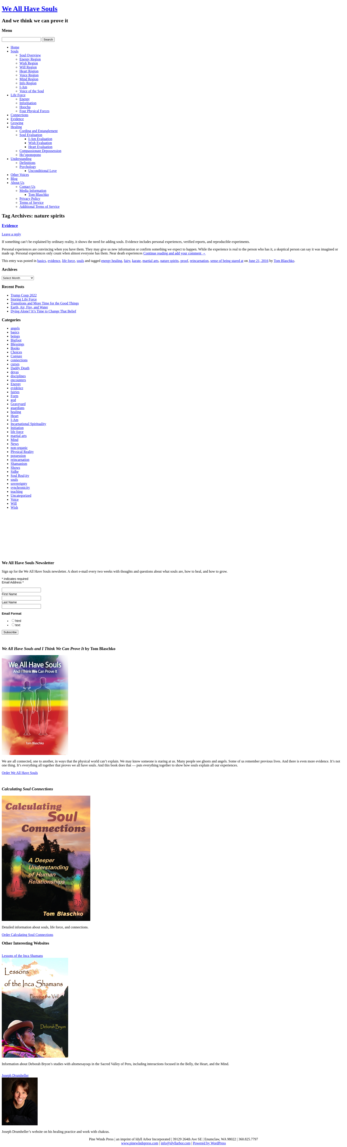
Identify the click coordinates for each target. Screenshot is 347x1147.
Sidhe (15, 471)
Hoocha (25, 107)
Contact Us (27, 187)
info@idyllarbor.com (175, 1143)
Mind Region (28, 79)
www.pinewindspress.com (139, 1143)
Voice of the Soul (31, 91)
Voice (15, 499)
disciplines (18, 376)
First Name (9, 594)
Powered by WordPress (209, 1143)
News (15, 444)
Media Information (32, 190)
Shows (15, 468)
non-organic (19, 448)
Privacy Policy (29, 198)
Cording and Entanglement (38, 131)
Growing (17, 123)
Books (15, 348)
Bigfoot (16, 340)
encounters (18, 380)
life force (68, 261)
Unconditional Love (42, 171)
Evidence (17, 119)
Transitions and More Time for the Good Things (45, 303)
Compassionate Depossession (40, 151)
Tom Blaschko (38, 194)
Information (27, 103)
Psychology (27, 167)
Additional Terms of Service (39, 206)
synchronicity (20, 487)
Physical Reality (22, 452)
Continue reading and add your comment (174, 253)
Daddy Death (20, 368)
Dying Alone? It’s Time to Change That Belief (43, 311)
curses (15, 364)
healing (16, 412)
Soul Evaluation (30, 135)
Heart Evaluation (40, 147)
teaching (17, 491)
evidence (54, 261)
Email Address (13, 582)
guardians (17, 408)
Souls (15, 51)
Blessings (17, 344)
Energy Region (30, 59)
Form (14, 396)
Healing (16, 127)
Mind (14, 440)
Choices (16, 352)
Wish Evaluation (40, 143)
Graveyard (18, 404)
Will (14, 503)
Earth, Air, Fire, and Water (29, 307)
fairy (127, 261)
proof (184, 261)
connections (19, 360)
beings (15, 336)
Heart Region (29, 71)
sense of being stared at (226, 261)
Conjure (16, 356)
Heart (15, 416)
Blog (14, 179)
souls (80, 261)
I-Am (23, 87)
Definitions (27, 163)
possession (18, 456)
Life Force (18, 95)
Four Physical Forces (34, 111)
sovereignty (19, 483)
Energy (24, 99)
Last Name (9, 602)
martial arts (150, 261)
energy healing (111, 261)
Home (15, 47)
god (13, 400)
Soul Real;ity (20, 475)
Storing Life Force (24, 299)
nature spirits (169, 261)
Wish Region (28, 63)
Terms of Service (31, 202)
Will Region (28, 67)
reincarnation (199, 261)
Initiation (17, 428)
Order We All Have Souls (20, 773)
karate (136, 261)
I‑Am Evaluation (40, 139)
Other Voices (20, 175)
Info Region (28, 83)
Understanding (21, 159)
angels (15, 328)
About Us (17, 183)
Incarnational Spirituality (28, 424)
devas (15, 372)
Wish (14, 507)
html (18, 621)
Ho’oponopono (30, 155)
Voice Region (29, 75)
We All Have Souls (30, 9)
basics (41, 261)
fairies (15, 392)
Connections (19, 115)
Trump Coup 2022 (24, 295)
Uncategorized (21, 495)
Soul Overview (30, 55)
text (17, 625)
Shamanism (19, 464)
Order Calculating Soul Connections (27, 935)
